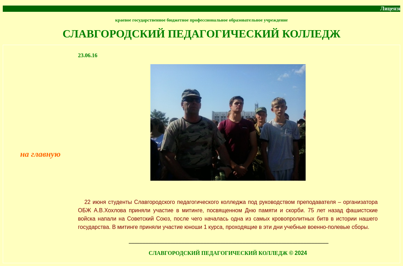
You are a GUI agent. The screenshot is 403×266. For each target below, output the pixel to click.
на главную (40, 153)
